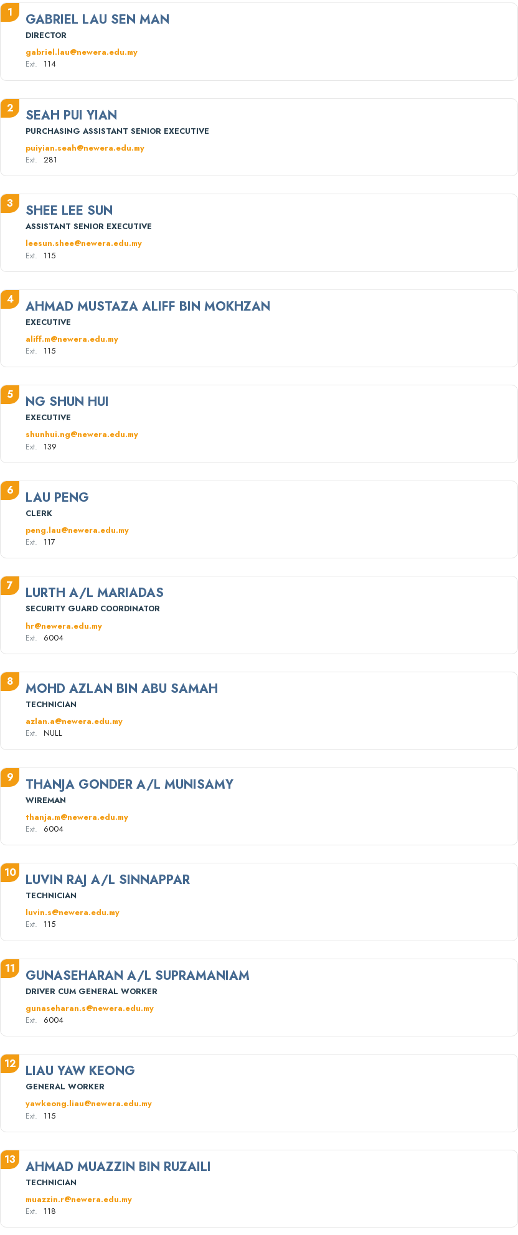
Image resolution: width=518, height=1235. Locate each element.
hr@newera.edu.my (64, 626)
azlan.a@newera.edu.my (74, 721)
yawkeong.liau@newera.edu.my (89, 1103)
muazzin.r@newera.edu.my (79, 1199)
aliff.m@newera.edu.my (72, 339)
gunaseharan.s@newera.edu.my (90, 1008)
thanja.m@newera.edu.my (77, 817)
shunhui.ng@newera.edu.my (82, 434)
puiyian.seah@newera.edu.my (85, 148)
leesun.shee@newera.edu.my (84, 243)
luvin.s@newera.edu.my (73, 912)
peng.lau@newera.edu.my (77, 530)
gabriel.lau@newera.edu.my (82, 52)
